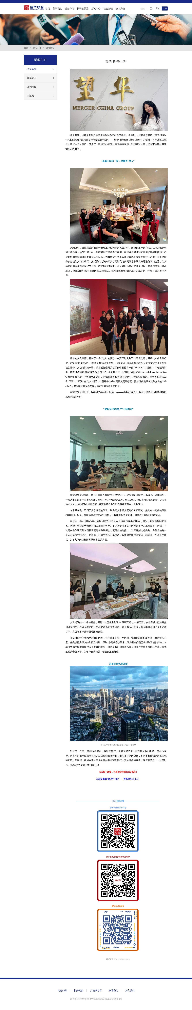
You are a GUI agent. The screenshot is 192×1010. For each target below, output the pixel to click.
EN (157, 8)
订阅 (165, 8)
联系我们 (113, 990)
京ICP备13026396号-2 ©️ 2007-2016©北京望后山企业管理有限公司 (96, 999)
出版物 (30, 95)
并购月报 (31, 87)
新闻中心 (96, 8)
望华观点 (31, 78)
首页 (47, 8)
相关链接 (78, 990)
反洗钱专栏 (96, 990)
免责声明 (62, 990)
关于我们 (57, 8)
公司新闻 (50, 47)
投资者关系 (83, 8)
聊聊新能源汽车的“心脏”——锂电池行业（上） (118, 779)
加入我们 (120, 8)
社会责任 (108, 8)
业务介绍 (69, 8)
